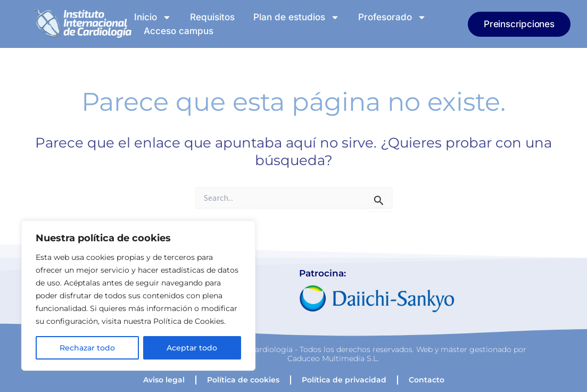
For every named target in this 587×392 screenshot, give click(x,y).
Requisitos (212, 17)
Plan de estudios (296, 17)
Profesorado (392, 17)
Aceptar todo (192, 348)
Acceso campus (178, 31)
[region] (138, 295)
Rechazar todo (87, 348)
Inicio (152, 17)
